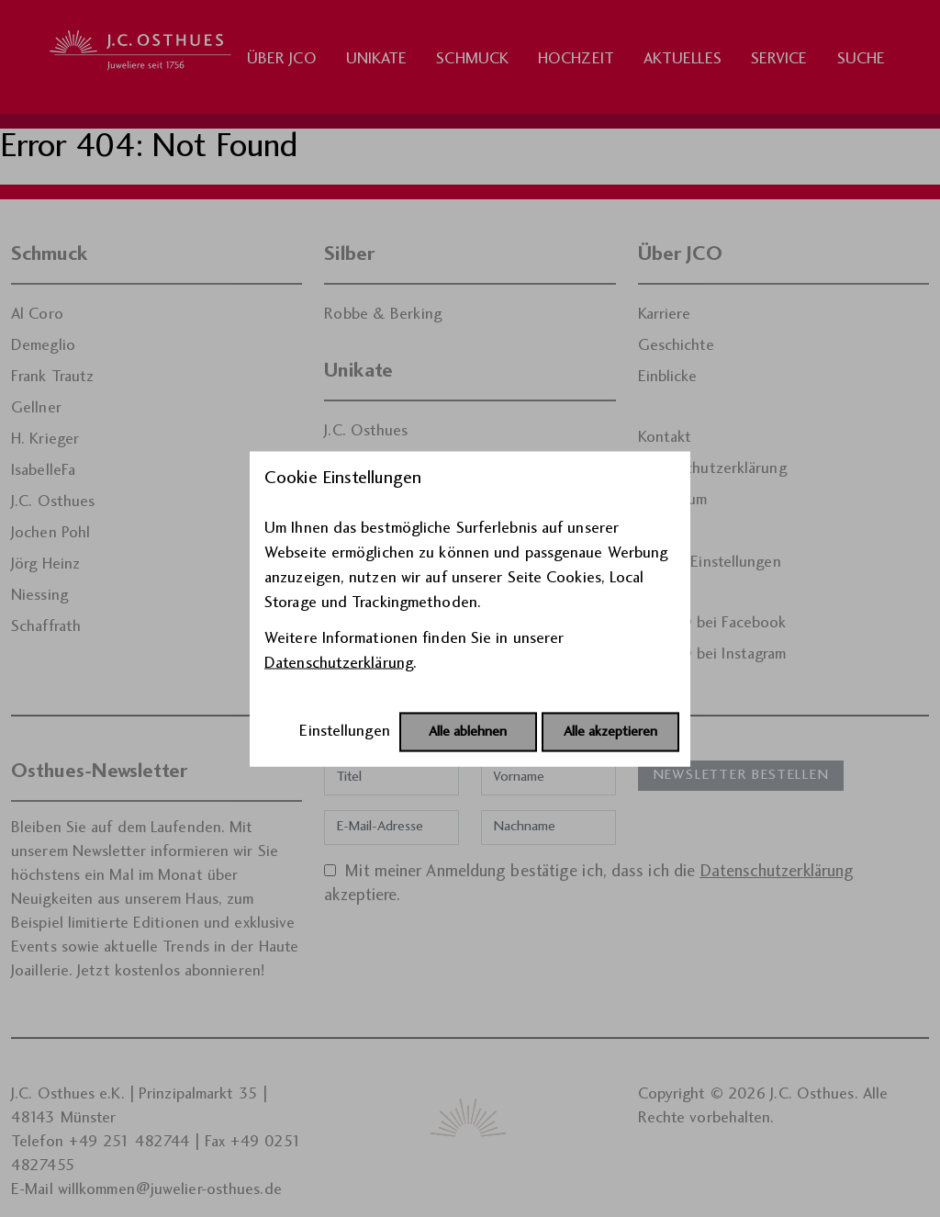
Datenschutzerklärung (338, 662)
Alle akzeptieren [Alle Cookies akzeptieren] (610, 731)
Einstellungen (344, 730)
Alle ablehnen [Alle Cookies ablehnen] (468, 731)
